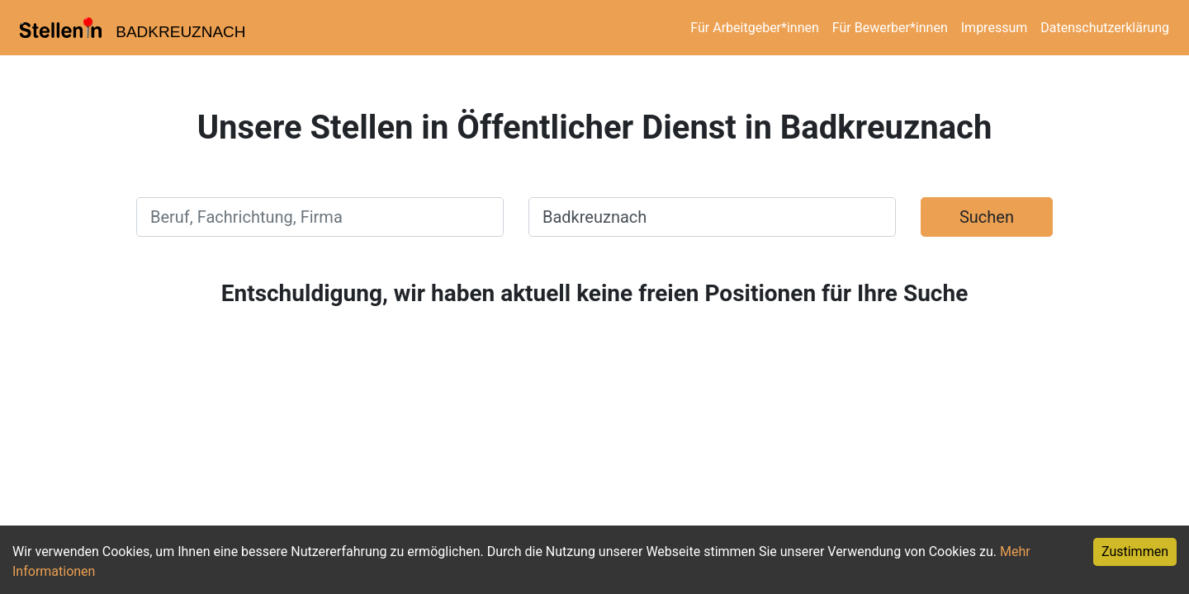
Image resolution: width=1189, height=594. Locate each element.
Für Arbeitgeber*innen (754, 27)
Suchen (986, 217)
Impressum (994, 27)
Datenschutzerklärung (1104, 27)
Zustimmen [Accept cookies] (1134, 551)
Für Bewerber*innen (890, 27)
